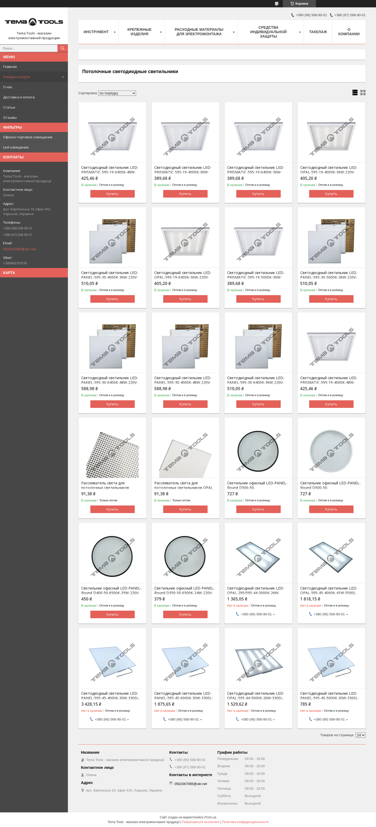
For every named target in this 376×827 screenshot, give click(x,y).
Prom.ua (210, 817)
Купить (113, 193)
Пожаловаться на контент (200, 822)
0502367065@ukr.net (19, 249)
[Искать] (62, 48)
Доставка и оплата (19, 97)
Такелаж (318, 32)
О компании (349, 31)
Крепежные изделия (139, 31)
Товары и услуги (16, 76)
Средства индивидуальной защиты (268, 31)
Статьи (9, 107)
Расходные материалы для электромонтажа (199, 31)
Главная (10, 66)
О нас (7, 87)
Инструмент (96, 32)
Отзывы (10, 117)
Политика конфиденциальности (245, 822)
